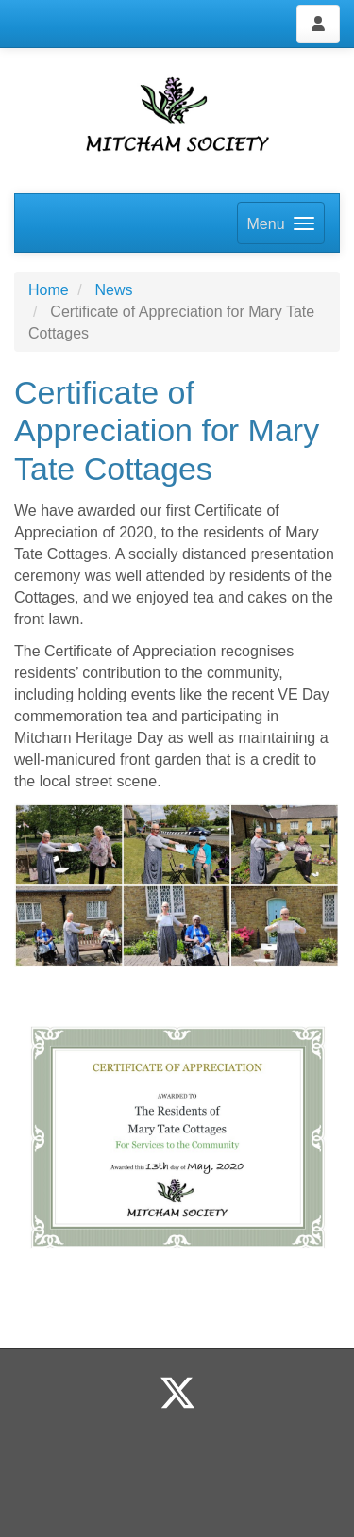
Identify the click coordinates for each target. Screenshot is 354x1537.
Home (48, 290)
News (113, 290)
